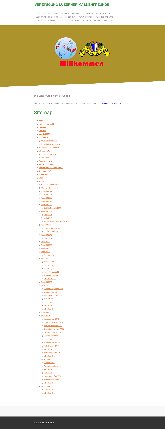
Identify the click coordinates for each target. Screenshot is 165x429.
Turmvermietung (86, 17)
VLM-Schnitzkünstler (90, 21)
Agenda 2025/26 (90, 13)
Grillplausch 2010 (50, 349)
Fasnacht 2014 (46, 248)
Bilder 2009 (45, 359)
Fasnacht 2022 (46, 198)
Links (105, 21)
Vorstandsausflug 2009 (52, 376)
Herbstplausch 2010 (51, 346)
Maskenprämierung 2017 (53, 232)
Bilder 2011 (45, 285)
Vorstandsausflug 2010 (52, 353)
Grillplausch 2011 (50, 306)
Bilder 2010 (45, 316)
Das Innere (45, 158)
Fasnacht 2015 (46, 245)
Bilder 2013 (45, 252)
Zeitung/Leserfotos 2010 (53, 332)
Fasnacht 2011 (46, 282)
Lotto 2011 (48, 302)
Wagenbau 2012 (50, 262)
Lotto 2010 (48, 339)
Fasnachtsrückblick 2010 (53, 336)
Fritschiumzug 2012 (51, 265)
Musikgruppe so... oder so (47, 17)
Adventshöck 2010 (50, 356)
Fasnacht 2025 (105, 13)
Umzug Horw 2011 (50, 299)
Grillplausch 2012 (50, 279)
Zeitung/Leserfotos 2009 (53, 366)
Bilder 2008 (45, 386)
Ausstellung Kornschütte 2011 (52, 185)
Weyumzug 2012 (50, 269)
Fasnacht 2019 (46, 211)
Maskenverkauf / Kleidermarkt (49, 21)
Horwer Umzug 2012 (51, 272)
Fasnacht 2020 (46, 205)
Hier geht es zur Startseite (111, 104)
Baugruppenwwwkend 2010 (54, 343)
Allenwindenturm (69, 17)
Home (38, 13)
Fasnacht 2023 (46, 195)
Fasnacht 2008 (49, 390)
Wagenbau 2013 (50, 255)
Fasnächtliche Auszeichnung (51, 144)
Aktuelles (76, 13)
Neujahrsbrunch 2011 (51, 292)
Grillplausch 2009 (50, 369)
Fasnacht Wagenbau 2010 (53, 322)
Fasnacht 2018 (46, 218)
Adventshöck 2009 (50, 383)
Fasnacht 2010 (46, 312)
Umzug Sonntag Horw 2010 (54, 329)
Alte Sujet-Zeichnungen (49, 188)
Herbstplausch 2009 (51, 380)
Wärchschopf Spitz (104, 17)
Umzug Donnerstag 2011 (53, 296)
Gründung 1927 (72, 21)
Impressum (37, 423)
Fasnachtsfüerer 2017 (52, 228)
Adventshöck (48, 309)
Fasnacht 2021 (46, 201)
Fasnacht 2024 (46, 191)
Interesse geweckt (51, 13)
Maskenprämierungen (49, 141)
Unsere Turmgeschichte (50, 154)
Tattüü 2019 (48, 215)
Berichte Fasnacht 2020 (52, 208)
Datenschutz (45, 423)
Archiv (113, 21)
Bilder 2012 (45, 259)
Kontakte (66, 13)
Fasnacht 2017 (46, 225)
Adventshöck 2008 (50, 393)
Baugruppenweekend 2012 (53, 275)
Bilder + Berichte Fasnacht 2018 (55, 222)
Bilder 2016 (45, 242)
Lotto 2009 (48, 373)
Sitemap (52, 423)
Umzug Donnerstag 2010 (53, 326)
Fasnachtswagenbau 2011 (53, 289)
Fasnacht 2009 (49, 363)
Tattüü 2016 (48, 238)
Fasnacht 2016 (46, 235)
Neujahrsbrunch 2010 (51, 319)
